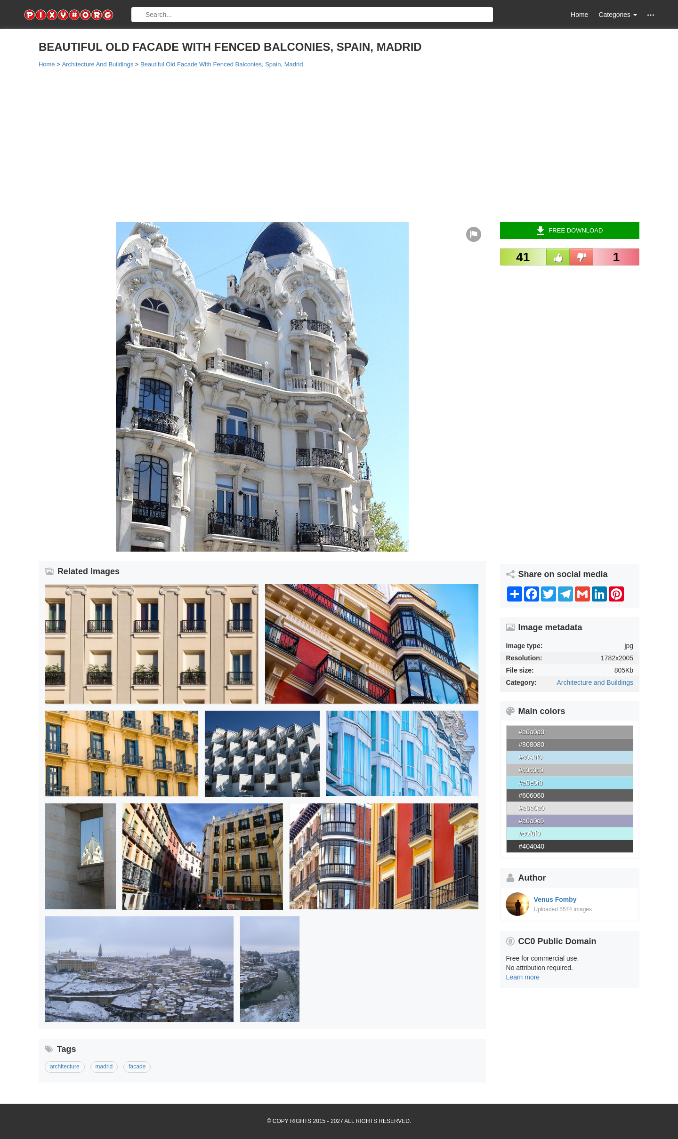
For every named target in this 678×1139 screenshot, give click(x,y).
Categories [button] (617, 14)
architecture (65, 1066)
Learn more (523, 977)
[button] (651, 14)
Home (579, 14)
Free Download (569, 230)
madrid (104, 1066)
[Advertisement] (321, 144)
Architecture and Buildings (595, 682)
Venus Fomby (555, 899)
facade (137, 1066)
